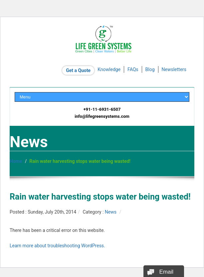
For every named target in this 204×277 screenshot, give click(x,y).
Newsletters (174, 69)
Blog (150, 69)
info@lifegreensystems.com (102, 116)
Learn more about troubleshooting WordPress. (57, 245)
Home (16, 161)
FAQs (132, 69)
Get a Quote (78, 70)
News (110, 212)
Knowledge (109, 69)
